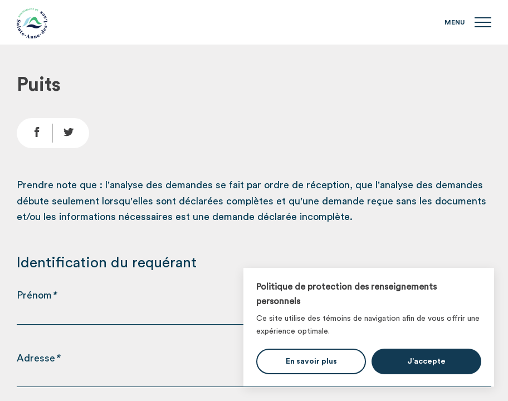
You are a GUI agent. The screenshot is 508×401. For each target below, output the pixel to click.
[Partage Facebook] (35, 133)
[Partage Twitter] (71, 133)
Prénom (36, 295)
